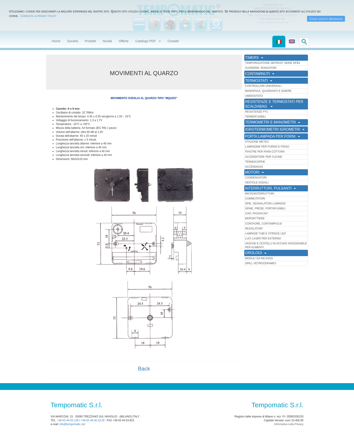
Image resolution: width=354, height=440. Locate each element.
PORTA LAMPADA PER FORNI (272, 136)
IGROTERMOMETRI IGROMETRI (275, 129)
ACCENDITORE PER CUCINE (263, 156)
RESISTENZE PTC (256, 111)
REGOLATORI (254, 228)
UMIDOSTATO (254, 95)
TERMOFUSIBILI (255, 116)
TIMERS (254, 58)
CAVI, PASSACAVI (256, 213)
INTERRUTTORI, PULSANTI (270, 188)
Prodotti (90, 41)
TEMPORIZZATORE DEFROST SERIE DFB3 (272, 63)
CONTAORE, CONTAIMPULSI (263, 223)
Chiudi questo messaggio (326, 19)
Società (72, 41)
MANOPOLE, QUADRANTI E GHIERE (268, 91)
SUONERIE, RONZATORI (261, 67)
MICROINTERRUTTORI (259, 193)
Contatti (173, 41)
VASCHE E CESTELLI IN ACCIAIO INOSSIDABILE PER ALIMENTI (276, 245)
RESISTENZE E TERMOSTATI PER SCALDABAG (274, 104)
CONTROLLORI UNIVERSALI (263, 86)
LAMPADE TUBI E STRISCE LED (265, 233)
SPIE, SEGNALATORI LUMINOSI (265, 203)
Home (56, 41)
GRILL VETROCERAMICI (260, 263)
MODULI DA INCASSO (259, 258)
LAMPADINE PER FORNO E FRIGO (267, 146)
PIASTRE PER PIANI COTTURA (265, 151)
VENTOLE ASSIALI (257, 182)
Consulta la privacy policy (39, 16)
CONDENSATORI (256, 177)
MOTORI (254, 172)
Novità (107, 41)
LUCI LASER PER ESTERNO (263, 238)
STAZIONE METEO (257, 141)
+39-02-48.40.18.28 (93, 420)
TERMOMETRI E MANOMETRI (272, 122)
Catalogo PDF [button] (148, 41)
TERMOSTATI (258, 81)
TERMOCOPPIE (255, 161)
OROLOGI (256, 253)
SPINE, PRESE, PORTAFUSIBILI (265, 208)
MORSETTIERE (255, 218)
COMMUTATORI (255, 198)
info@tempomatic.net (72, 424)
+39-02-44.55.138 (68, 420)
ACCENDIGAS (254, 166)
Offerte (124, 41)
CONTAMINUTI (260, 74)
